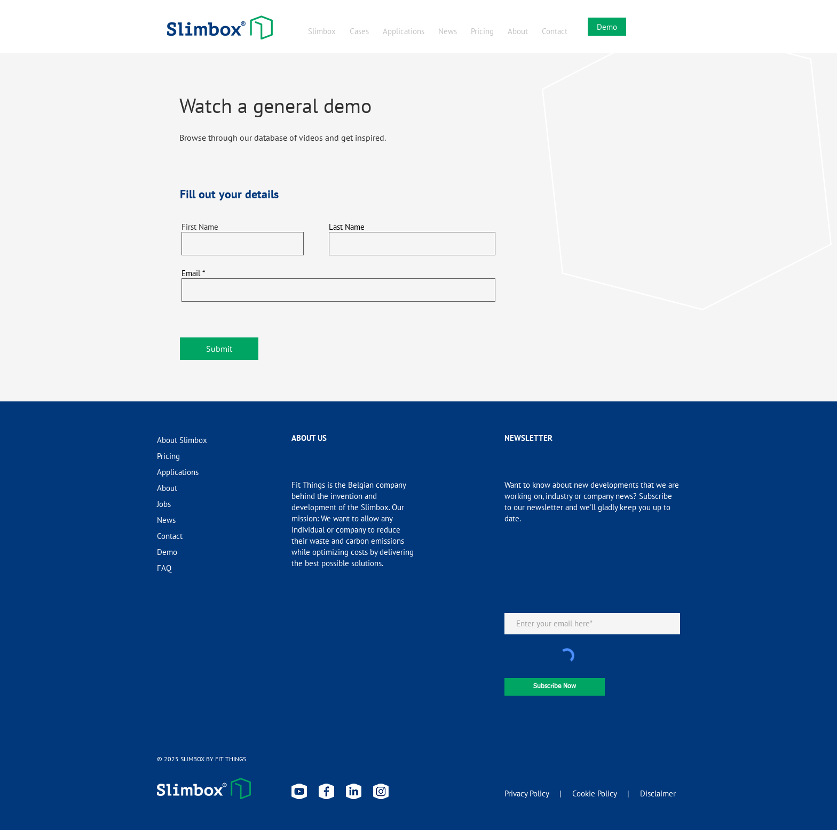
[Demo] (607, 27)
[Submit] (219, 348)
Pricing (168, 456)
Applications (178, 472)
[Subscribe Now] (554, 687)
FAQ (164, 568)
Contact (170, 536)
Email (190, 273)
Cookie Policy (594, 793)
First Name (199, 227)
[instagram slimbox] (381, 791)
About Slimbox (182, 440)
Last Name (347, 227)
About (167, 488)
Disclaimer (658, 793)
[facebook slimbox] (326, 791)
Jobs (164, 504)
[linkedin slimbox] (353, 791)
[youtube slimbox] (299, 791)
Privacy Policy (526, 793)
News (166, 520)
